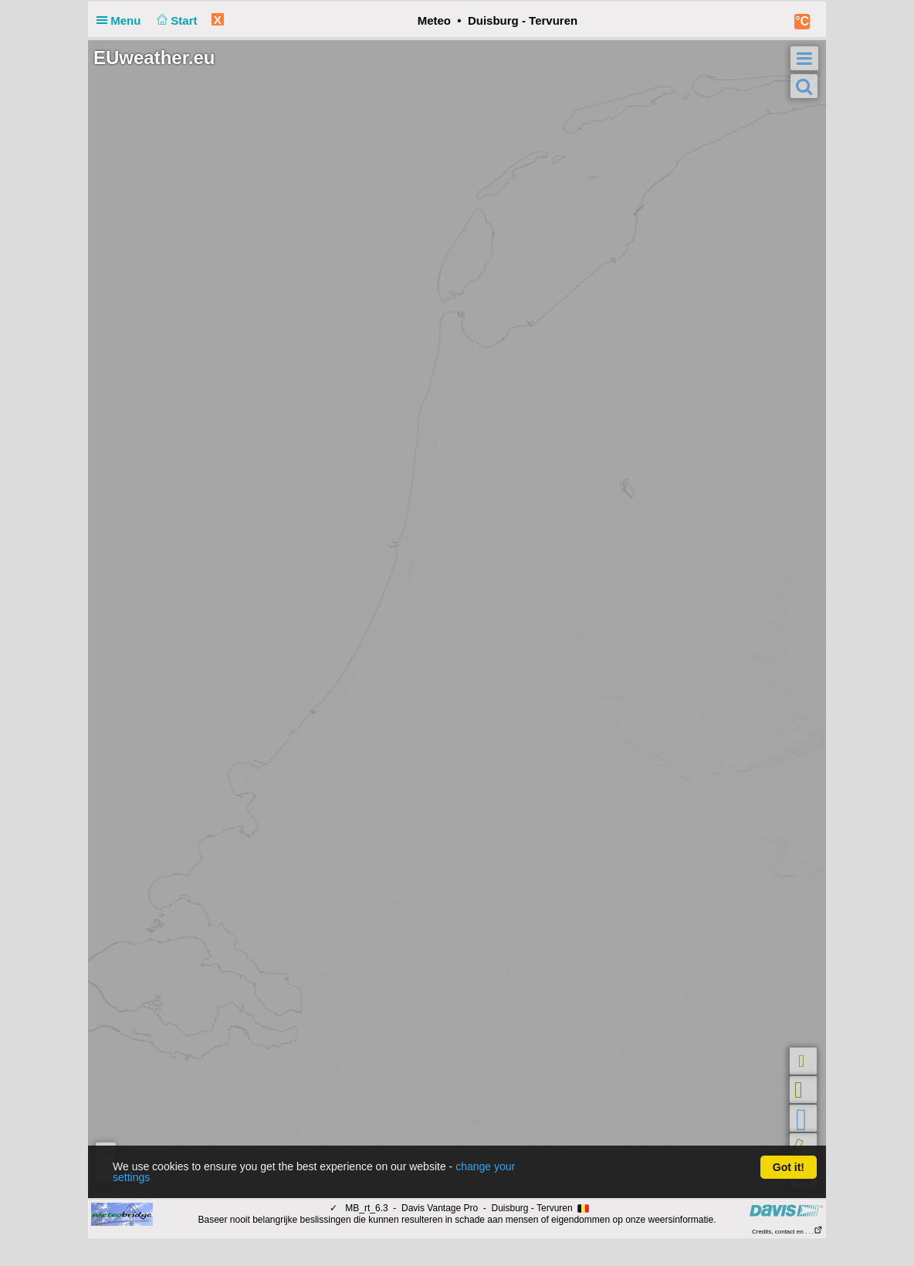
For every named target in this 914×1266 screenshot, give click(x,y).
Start (175, 20)
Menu (121, 20)
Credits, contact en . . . (787, 1231)
